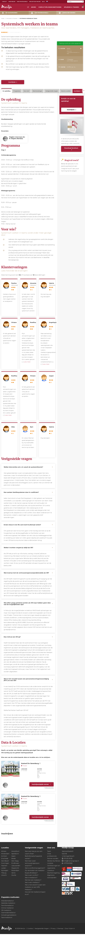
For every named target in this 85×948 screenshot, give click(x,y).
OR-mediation (6, 924)
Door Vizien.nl (70, 942)
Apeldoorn (15, 868)
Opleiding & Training (12, 18)
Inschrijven (11, 82)
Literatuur (50, 884)
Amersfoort (15, 865)
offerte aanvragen (49, 801)
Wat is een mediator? (32, 896)
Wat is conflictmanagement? (35, 882)
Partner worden (52, 872)
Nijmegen (4, 884)
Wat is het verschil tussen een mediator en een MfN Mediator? (35, 901)
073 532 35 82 (68, 872)
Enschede (4, 872)
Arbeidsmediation (7, 915)
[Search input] (74, 1)
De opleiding (6, 91)
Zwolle (13, 889)
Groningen (5, 877)
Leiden (3, 882)
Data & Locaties (65, 91)
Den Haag (15, 875)
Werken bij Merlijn (53, 875)
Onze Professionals (22, 1)
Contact (4, 1)
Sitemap (60, 942)
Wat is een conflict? (31, 889)
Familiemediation (7, 919)
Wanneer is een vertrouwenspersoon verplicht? (32, 877)
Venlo (13, 887)
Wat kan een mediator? (33, 894)
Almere (3, 865)
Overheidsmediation (8, 926)
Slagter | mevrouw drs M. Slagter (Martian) (17, 137)
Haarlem (4, 879)
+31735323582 (68, 877)
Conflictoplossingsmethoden (49, 7)
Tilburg (3, 887)
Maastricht (15, 882)
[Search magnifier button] (83, 1)
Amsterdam (5, 868)
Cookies (30, 942)
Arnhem (4, 870)
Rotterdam (15, 884)
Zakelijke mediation (8, 917)
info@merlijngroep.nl (71, 875)
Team (49, 865)
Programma (16, 91)
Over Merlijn (11, 1)
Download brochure (71, 148)
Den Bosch (5, 875)
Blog (43, 1)
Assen (13, 870)
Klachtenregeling (53, 887)
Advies (33, 7)
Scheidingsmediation (8, 929)
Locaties (50, 877)
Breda (13, 872)
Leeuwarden (15, 879)
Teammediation (6, 931)
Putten (24, 779)
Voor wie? (26, 91)
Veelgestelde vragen (51, 91)
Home (2, 18)
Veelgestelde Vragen (34, 1)
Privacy (53, 942)
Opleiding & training (71, 7)
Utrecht (4, 889)
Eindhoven (15, 877)
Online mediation (7, 922)
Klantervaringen (37, 91)
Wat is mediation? (31, 891)
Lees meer (25, 372)
